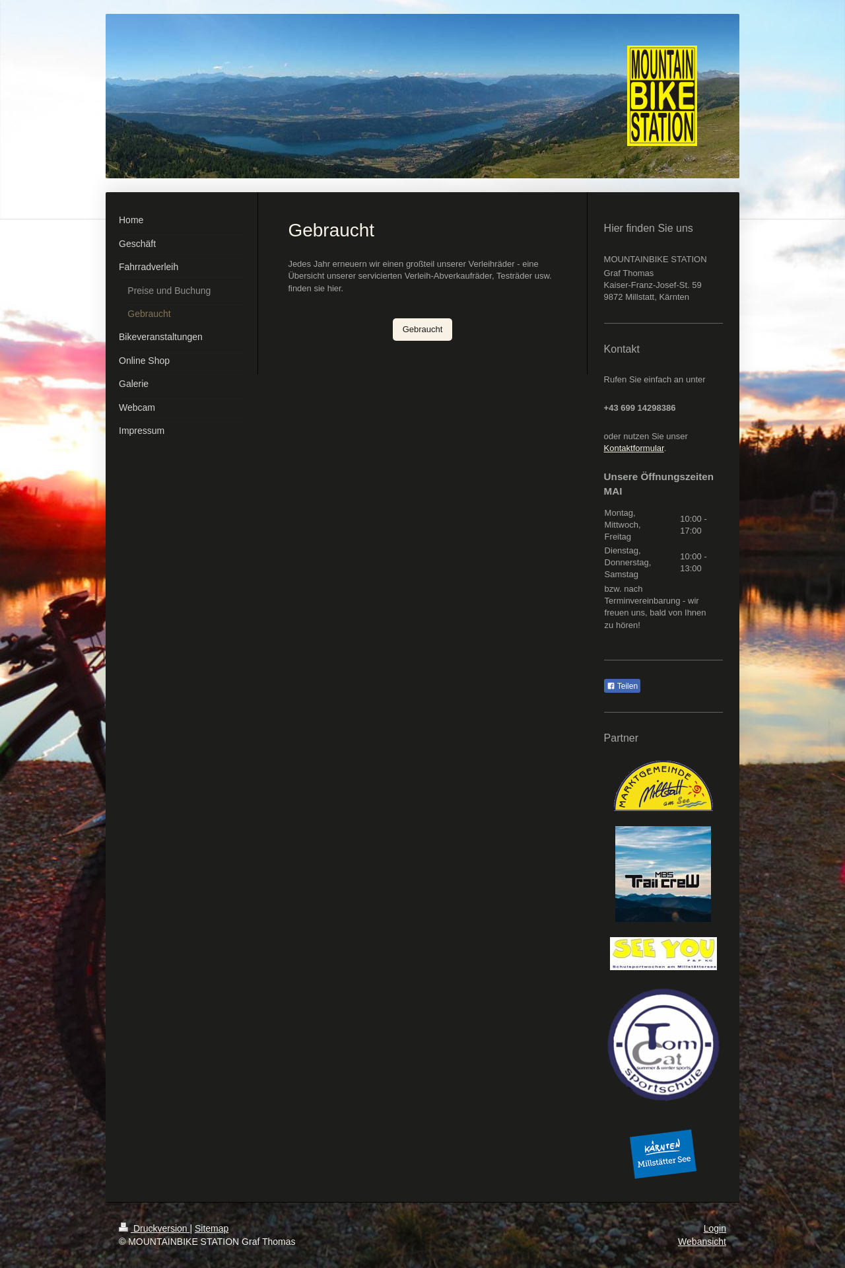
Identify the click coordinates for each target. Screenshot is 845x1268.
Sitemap (211, 1228)
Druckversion (154, 1228)
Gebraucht (423, 329)
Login (715, 1228)
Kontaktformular (634, 448)
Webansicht (702, 1241)
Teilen (622, 686)
